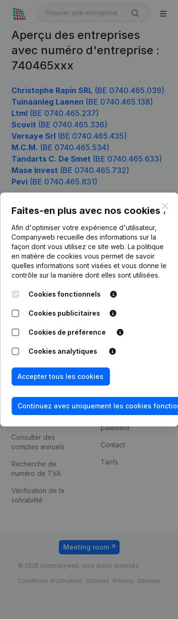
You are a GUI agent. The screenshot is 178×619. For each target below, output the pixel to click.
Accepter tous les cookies (60, 376)
